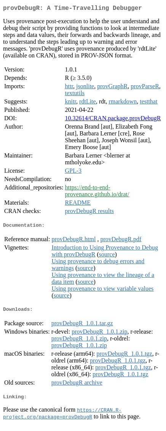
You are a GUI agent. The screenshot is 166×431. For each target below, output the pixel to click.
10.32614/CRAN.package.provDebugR (113, 119)
